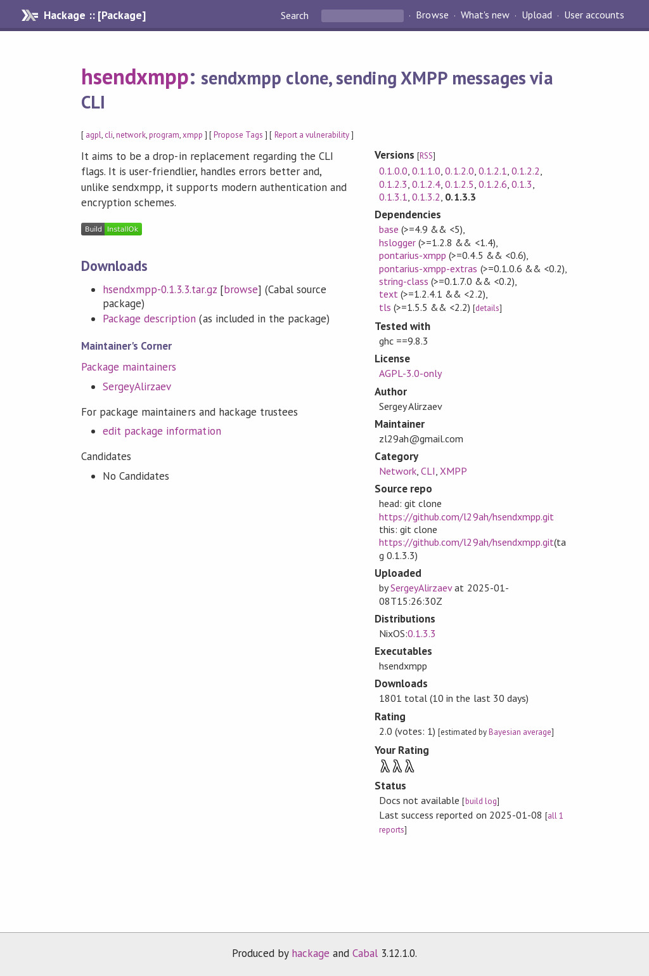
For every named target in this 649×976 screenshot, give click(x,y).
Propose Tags (238, 134)
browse (241, 289)
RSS (426, 155)
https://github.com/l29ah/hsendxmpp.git (466, 516)
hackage (311, 953)
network (130, 134)
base (389, 229)
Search (296, 15)
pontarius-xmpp (412, 255)
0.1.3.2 (426, 196)
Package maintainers (128, 367)
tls (385, 307)
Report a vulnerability (312, 134)
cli (109, 134)
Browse (432, 15)
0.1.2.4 (426, 184)
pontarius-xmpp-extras (428, 268)
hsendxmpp (135, 76)
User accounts (594, 15)
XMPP (453, 471)
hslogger (397, 242)
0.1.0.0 (393, 170)
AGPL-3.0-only (410, 373)
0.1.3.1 (393, 196)
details (487, 308)
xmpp (193, 134)
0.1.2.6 (493, 184)
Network (397, 471)
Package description (149, 319)
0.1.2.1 (493, 170)
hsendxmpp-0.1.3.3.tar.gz (160, 289)
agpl (93, 134)
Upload (537, 15)
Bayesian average (520, 732)
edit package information (162, 431)
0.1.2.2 (525, 170)
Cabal (365, 953)
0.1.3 (521, 184)
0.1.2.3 (393, 184)
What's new (485, 15)
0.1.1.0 (426, 170)
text (388, 293)
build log (481, 801)
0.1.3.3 (422, 633)
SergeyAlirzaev (137, 386)
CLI (428, 471)
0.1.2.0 (459, 170)
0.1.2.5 (459, 184)
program (164, 134)
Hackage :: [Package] (94, 15)
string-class (403, 281)
